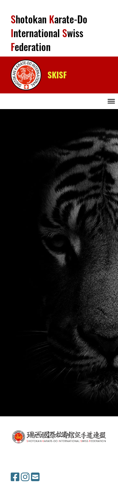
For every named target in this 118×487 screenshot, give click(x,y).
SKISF (57, 75)
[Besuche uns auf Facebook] (15, 477)
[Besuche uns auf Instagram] (25, 477)
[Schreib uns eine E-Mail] (35, 477)
